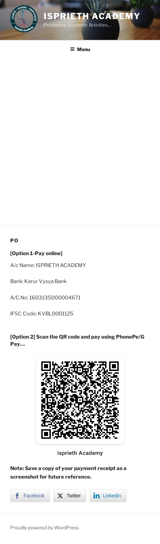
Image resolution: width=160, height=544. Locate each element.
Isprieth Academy (92, 16)
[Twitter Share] (69, 495)
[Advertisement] (80, 141)
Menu (80, 49)
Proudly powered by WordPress (44, 527)
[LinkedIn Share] (108, 495)
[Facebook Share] (30, 495)
